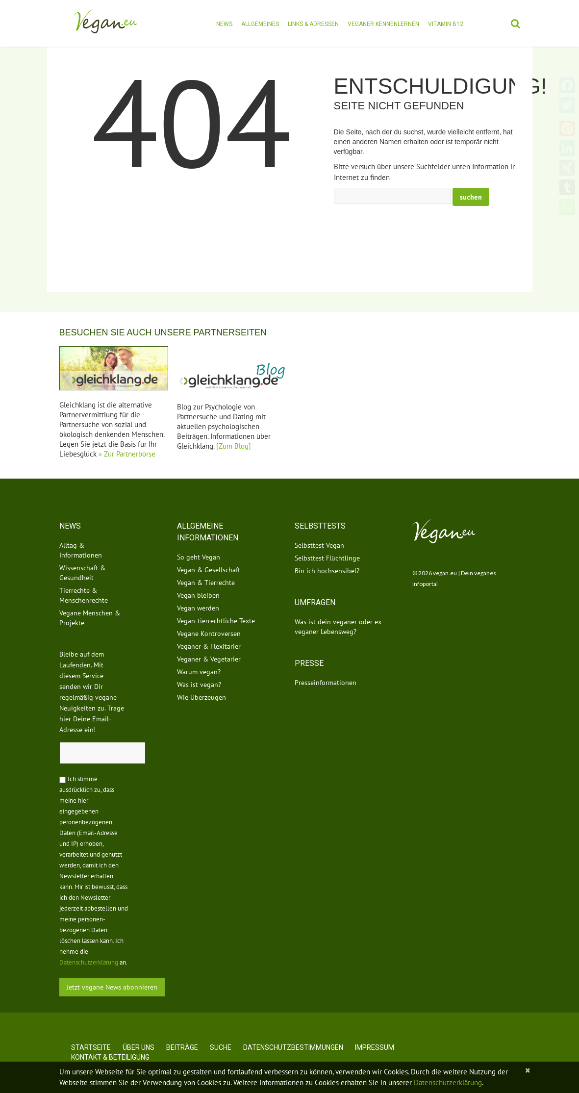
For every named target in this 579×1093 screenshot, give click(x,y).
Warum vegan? (199, 671)
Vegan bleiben (198, 595)
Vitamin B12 (445, 24)
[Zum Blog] (233, 446)
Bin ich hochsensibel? (327, 570)
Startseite (91, 1047)
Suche (220, 1047)
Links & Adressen (313, 24)
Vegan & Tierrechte (206, 582)
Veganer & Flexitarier (209, 646)
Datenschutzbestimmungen (293, 1047)
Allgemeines (260, 24)
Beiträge (182, 1047)
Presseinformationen (325, 682)
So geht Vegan (198, 557)
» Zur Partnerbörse (127, 453)
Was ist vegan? (199, 684)
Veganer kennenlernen (383, 24)
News (224, 24)
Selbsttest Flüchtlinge (327, 558)
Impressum (374, 1047)
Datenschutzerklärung (88, 962)
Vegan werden (198, 608)
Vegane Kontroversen (209, 633)
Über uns (138, 1047)
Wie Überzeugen (201, 697)
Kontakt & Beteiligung (110, 1057)
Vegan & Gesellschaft (208, 569)
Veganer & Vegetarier (209, 659)
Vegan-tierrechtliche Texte (216, 620)
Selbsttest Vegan (319, 545)
